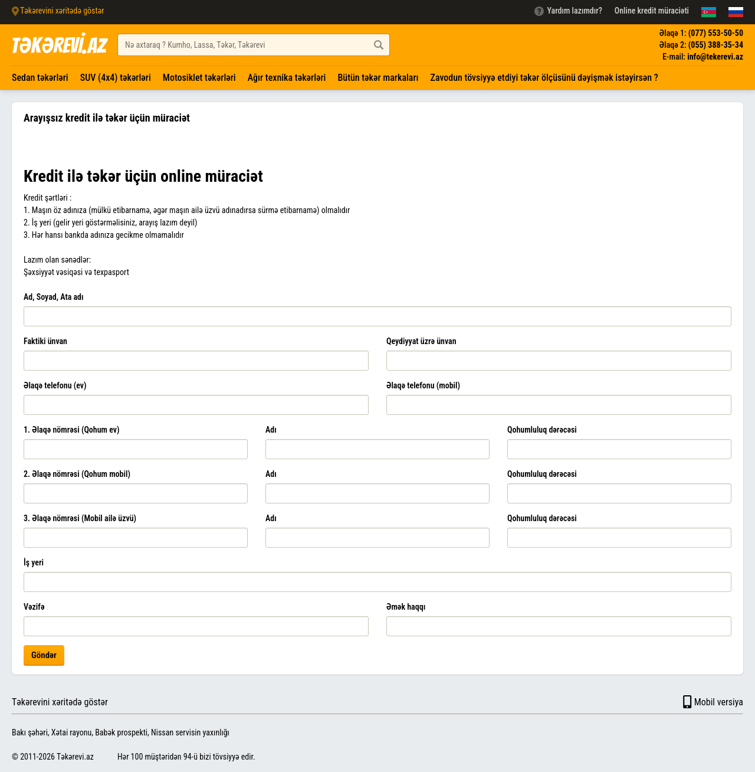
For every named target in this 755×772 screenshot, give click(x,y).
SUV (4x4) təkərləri (115, 77)
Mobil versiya (712, 701)
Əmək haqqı (405, 606)
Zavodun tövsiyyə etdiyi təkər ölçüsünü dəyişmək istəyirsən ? (544, 77)
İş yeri (34, 562)
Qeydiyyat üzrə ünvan (421, 341)
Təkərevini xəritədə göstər (60, 702)
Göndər (44, 655)
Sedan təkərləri (40, 77)
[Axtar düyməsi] (378, 44)
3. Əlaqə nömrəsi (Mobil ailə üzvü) (80, 518)
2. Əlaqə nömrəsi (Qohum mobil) (77, 474)
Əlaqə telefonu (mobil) (423, 385)
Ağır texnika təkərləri (287, 77)
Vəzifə (34, 606)
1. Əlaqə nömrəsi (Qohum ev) (72, 429)
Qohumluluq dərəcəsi (542, 429)
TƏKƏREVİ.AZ (58, 45)
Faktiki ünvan (45, 341)
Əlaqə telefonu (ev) (55, 385)
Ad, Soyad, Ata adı (54, 297)
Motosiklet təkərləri (199, 77)
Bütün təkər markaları (377, 77)
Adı (271, 429)
